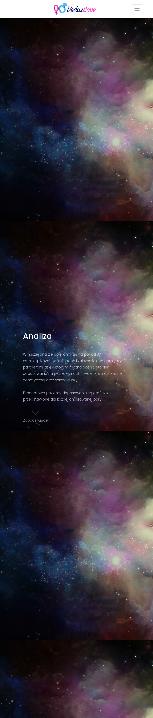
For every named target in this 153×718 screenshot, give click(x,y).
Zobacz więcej (35, 415)
